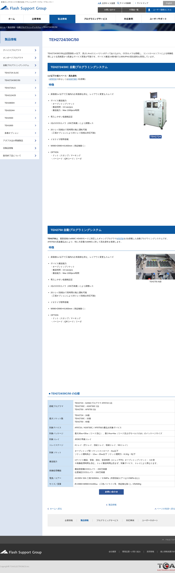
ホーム (11, 18)
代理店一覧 (133, 9)
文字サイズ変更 (108, 3)
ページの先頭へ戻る (166, 509)
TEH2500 (9, 118)
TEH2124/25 (10, 95)
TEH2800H (10, 103)
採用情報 (150, 552)
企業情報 (36, 18)
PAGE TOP (170, 540)
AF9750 (120, 238)
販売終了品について (12, 155)
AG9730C (72, 79)
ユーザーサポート (158, 18)
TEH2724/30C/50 (12, 80)
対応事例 (128, 18)
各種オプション (12, 133)
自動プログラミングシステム (29, 27)
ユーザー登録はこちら (162, 9)
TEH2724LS (10, 88)
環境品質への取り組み (131, 552)
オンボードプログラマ (13, 58)
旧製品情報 (8, 148)
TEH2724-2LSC (12, 73)
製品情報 (62, 18)
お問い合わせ (109, 9)
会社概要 (112, 552)
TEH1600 (9, 125)
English (169, 3)
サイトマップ (142, 3)
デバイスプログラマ (12, 50)
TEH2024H (10, 110)
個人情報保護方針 (167, 552)
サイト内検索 (125, 3)
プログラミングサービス (95, 18)
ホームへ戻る (56, 509)
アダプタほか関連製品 (13, 140)
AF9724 (53, 79)
